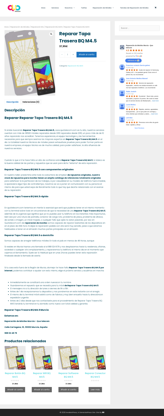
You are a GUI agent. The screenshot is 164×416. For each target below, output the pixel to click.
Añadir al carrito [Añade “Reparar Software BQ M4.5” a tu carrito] (68, 389)
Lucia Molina (131, 105)
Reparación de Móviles (105, 7)
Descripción (13, 102)
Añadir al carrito (86, 54)
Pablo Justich (131, 91)
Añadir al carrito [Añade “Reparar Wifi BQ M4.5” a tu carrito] (42, 389)
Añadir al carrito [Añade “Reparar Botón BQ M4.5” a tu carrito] (15, 389)
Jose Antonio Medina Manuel (137, 78)
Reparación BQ (37, 27)
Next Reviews (139, 128)
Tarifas (84, 8)
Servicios (55, 8)
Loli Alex (129, 118)
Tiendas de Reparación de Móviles (134, 8)
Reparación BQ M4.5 (53, 27)
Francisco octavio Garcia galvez (138, 65)
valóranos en (133, 60)
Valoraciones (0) (30, 102)
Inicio (43, 8)
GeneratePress (85, 412)
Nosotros (71, 7)
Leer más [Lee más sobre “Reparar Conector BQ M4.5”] (95, 389)
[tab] (12, 101)
